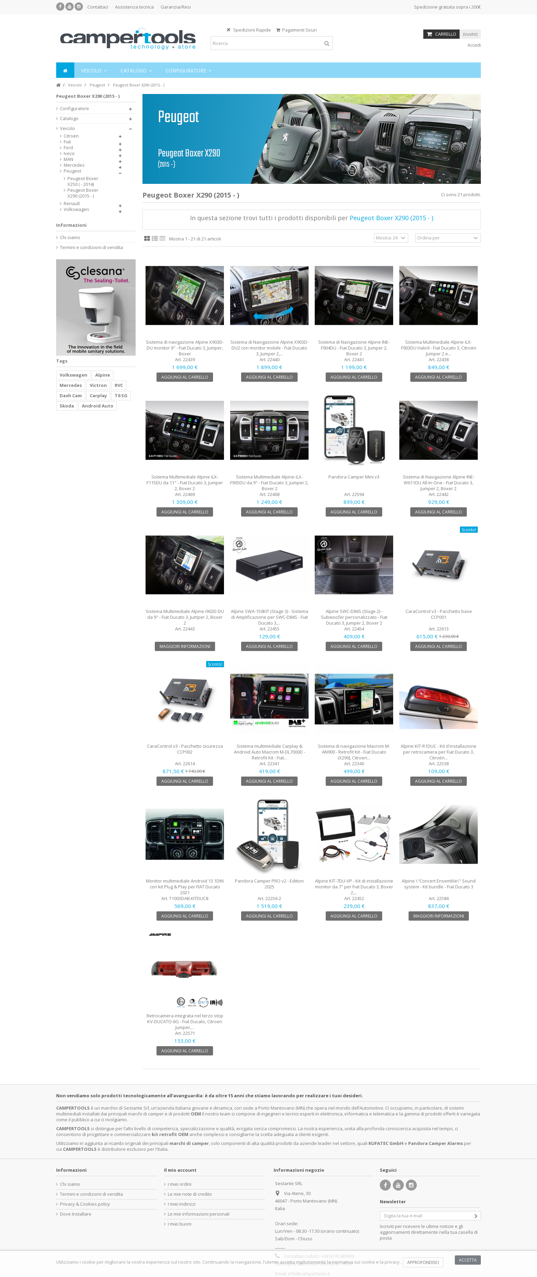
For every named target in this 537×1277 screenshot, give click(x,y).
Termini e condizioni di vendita (91, 247)
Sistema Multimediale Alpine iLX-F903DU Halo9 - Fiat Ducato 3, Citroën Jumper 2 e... (438, 348)
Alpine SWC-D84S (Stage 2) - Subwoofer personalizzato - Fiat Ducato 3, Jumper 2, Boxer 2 (354, 617)
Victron (98, 385)
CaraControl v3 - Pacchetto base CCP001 (438, 614)
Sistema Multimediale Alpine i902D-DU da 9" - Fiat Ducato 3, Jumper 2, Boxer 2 (185, 617)
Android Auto (97, 406)
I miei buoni (179, 1224)
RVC (119, 385)
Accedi (473, 45)
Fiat (67, 142)
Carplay (98, 395)
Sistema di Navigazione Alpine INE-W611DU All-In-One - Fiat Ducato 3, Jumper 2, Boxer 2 (438, 483)
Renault (72, 203)
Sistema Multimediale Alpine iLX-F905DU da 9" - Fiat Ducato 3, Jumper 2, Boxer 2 (269, 483)
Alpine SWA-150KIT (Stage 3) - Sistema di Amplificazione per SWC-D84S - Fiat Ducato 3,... (269, 617)
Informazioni (71, 225)
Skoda (67, 406)
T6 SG (121, 395)
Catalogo (69, 118)
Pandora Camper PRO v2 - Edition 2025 (269, 884)
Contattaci (97, 7)
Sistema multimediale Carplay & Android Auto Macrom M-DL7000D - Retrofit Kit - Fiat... (269, 752)
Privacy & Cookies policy (85, 1204)
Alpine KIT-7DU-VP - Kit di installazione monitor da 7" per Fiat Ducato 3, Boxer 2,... (354, 887)
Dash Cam (71, 395)
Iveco (69, 153)
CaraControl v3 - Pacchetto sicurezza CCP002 (185, 749)
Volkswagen (76, 209)
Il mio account (180, 1170)
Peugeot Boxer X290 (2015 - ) (82, 193)
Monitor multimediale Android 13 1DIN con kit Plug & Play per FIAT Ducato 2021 (185, 887)
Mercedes (74, 165)
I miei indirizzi (182, 1204)
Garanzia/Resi (176, 7)
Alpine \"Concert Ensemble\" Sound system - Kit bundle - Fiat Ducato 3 (439, 884)
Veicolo (67, 128)
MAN (68, 159)
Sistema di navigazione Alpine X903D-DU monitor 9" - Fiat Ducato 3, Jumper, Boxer (185, 348)
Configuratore (74, 108)
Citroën (71, 136)
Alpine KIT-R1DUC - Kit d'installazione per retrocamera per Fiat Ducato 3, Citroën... (438, 752)
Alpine (102, 375)
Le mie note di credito (190, 1194)
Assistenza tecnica (134, 7)
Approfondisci (423, 1262)
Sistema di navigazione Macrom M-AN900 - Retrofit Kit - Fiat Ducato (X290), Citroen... (354, 752)
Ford (68, 148)
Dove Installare (75, 1214)
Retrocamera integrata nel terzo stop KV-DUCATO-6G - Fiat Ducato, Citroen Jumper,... (185, 1021)
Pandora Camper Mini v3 (353, 477)
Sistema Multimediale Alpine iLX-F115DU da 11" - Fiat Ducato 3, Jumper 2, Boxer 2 (185, 483)
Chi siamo (70, 237)
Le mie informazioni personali (198, 1214)
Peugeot (72, 171)
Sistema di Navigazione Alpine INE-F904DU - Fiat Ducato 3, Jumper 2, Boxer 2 (354, 348)
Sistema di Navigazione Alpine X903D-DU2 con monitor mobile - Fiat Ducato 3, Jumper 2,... (269, 348)
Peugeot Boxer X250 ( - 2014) (82, 181)
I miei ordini (179, 1184)
